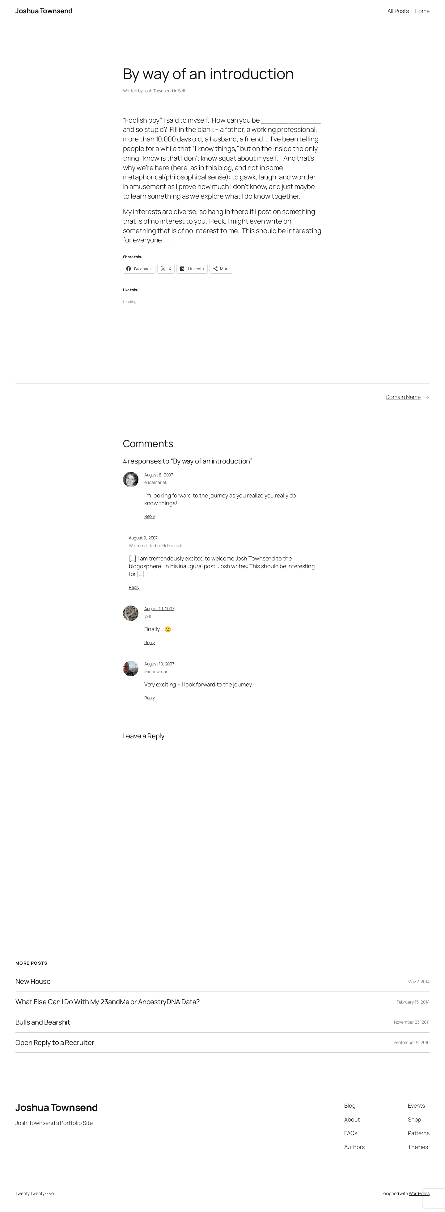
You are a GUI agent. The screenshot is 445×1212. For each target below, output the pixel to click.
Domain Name (403, 397)
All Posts (398, 11)
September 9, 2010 (412, 1042)
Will (147, 616)
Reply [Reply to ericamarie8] (149, 516)
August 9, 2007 (143, 538)
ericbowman (156, 671)
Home (422, 11)
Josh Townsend (158, 91)
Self (181, 91)
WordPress (419, 1193)
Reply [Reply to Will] (149, 642)
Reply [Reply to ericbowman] (149, 698)
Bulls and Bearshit (42, 1022)
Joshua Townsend (44, 10)
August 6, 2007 (158, 475)
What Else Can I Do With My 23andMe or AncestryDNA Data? (107, 1002)
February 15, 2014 (413, 1002)
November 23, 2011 (412, 1022)
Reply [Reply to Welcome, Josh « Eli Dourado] (134, 587)
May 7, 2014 (419, 981)
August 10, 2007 (159, 608)
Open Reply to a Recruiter (54, 1042)
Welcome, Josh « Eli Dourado (156, 545)
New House (33, 981)
